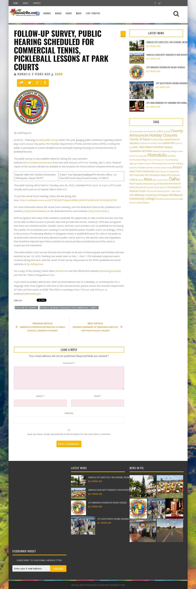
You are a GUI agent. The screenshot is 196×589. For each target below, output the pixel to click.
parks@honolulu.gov (30, 293)
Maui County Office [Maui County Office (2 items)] (160, 180)
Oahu (69, 13)
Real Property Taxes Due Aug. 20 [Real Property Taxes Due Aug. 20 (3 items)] (144, 183)
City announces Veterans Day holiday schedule (165, 67)
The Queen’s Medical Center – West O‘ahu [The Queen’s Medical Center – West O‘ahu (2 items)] (164, 191)
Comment (69, 363)
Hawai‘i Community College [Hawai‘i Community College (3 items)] (165, 151)
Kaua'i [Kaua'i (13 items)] (177, 167)
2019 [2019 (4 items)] (160, 131)
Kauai (58, 13)
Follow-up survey (27, 307)
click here (60, 270)
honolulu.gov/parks (110, 270)
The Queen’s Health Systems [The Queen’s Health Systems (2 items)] (155, 187)
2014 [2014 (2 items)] (155, 131)
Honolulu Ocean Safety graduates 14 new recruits (167, 54)
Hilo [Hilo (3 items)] (145, 156)
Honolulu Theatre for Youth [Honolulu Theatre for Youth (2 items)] (159, 160)
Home (15, 3)
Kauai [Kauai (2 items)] (157, 171)
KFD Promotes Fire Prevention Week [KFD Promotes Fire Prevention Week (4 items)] (147, 175)
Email (97, 395)
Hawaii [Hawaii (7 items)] (168, 147)
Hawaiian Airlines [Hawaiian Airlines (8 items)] (140, 151)
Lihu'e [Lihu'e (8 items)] (133, 179)
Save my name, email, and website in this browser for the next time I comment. (69, 434)
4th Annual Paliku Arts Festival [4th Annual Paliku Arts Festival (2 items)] (141, 131)
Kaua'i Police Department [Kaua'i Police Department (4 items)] (142, 171)
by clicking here (35, 264)
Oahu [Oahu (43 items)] (174, 179)
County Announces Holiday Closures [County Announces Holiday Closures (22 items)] (156, 133)
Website (69, 413)
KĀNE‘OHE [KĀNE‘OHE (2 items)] (176, 175)
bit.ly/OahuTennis (98, 211)
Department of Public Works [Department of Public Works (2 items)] (151, 143)
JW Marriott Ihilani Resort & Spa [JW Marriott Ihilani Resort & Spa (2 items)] (159, 168)
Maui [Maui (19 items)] (148, 179)
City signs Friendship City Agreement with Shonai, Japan (169, 102)
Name (40, 395)
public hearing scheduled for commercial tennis (69, 307)
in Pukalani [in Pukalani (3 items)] (141, 167)
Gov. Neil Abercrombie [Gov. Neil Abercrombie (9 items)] (148, 147)
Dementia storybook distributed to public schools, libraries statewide (42, 327)
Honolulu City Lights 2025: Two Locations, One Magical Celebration (116, 477)
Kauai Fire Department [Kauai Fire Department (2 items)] (169, 171)
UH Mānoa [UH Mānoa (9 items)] (136, 195)
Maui (79, 13)
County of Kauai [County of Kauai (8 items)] (139, 139)
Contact (37, 3)
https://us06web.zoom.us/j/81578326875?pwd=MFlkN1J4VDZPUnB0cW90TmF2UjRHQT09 (68, 200)
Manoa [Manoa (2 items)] (140, 180)
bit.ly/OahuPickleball (34, 211)
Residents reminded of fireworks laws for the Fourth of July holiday (96, 327)
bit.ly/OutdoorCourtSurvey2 (37, 162)
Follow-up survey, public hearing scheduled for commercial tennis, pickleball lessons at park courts (61, 50)
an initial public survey (46, 139)
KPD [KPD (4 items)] (169, 175)
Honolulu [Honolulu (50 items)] (157, 155)
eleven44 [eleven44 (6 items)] (168, 143)
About (25, 3)
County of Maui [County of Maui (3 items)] (157, 139)
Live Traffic (93, 13)
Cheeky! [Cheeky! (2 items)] (167, 131)
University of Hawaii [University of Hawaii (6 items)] (156, 195)
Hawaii (47, 13)
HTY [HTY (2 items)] (134, 168)
